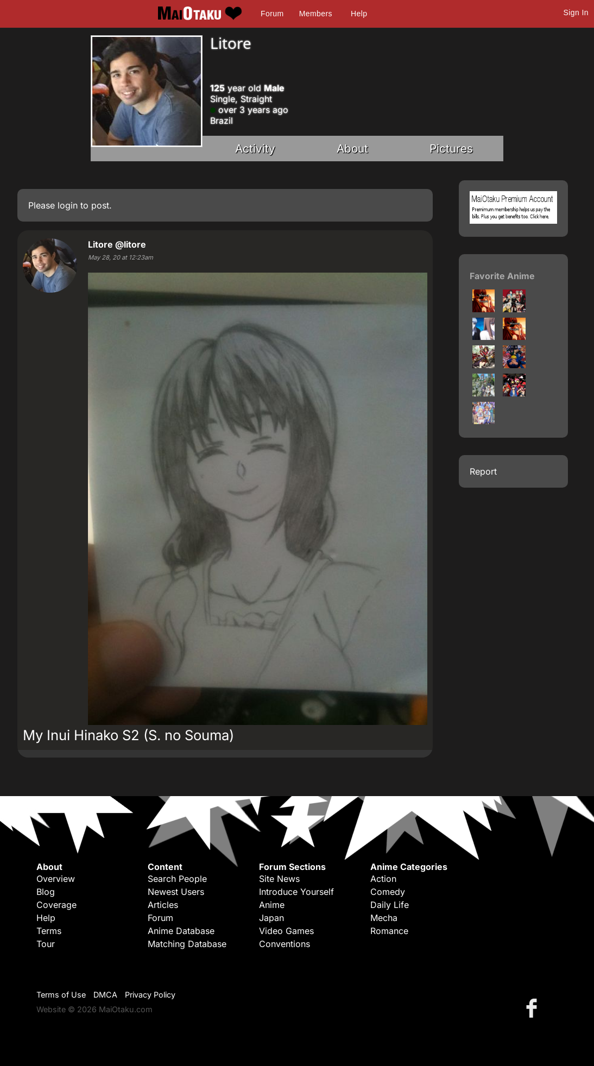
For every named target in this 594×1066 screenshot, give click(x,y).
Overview (55, 878)
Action (383, 878)
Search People (177, 878)
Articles (163, 904)
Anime (272, 904)
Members (315, 13)
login (68, 205)
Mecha (383, 917)
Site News (279, 878)
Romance (389, 930)
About (352, 148)
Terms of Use (61, 994)
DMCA (105, 994)
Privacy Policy (150, 994)
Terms (48, 930)
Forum (272, 13)
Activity (255, 148)
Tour (45, 943)
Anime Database (181, 930)
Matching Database (187, 943)
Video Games (286, 930)
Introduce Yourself (296, 891)
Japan (271, 917)
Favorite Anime (502, 275)
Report (483, 471)
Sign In (576, 12)
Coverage (56, 904)
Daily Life (389, 904)
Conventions (284, 943)
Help (359, 13)
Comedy (387, 891)
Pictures (451, 148)
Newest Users (176, 891)
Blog (45, 891)
